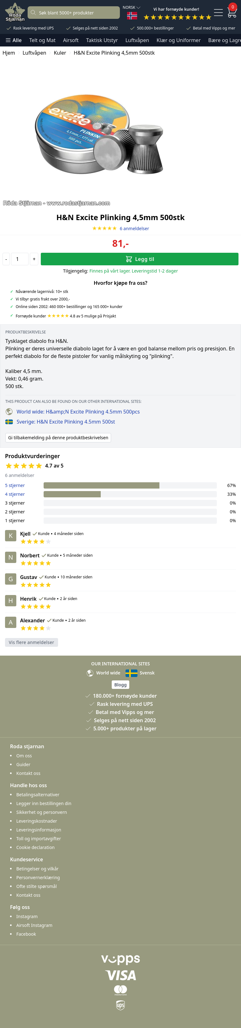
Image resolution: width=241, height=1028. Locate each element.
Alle (13, 40)
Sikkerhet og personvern (41, 812)
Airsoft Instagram (34, 925)
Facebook (26, 934)
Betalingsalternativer (37, 795)
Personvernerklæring (38, 877)
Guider (23, 764)
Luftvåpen (137, 40)
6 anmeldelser (120, 228)
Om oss (24, 756)
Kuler (60, 52)
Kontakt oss (28, 773)
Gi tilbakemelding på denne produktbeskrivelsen (58, 438)
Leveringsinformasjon (38, 830)
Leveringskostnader (36, 821)
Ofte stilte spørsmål (36, 886)
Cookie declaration (35, 847)
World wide (103, 673)
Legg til (139, 259)
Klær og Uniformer (179, 40)
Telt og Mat (42, 40)
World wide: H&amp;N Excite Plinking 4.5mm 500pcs (72, 411)
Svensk (140, 673)
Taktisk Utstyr (102, 40)
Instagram (27, 916)
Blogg (120, 685)
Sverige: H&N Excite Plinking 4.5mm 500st (60, 421)
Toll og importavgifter (38, 838)
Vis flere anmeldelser (31, 642)
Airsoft (71, 40)
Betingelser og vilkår (37, 869)
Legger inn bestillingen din (43, 803)
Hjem (9, 52)
